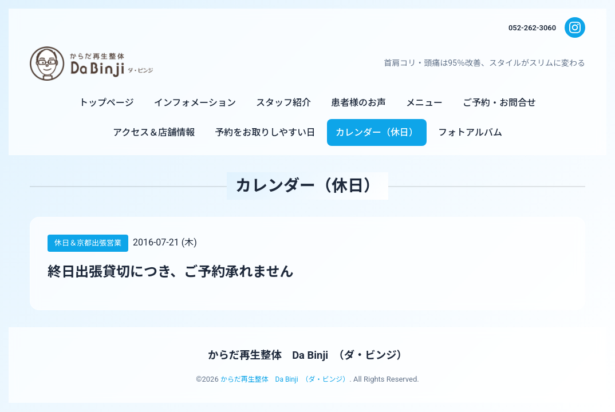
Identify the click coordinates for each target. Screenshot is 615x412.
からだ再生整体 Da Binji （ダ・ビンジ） (307, 355)
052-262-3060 (530, 27)
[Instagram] (575, 27)
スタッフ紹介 (283, 102)
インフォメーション (195, 102)
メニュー (424, 102)
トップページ (106, 102)
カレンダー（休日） (377, 132)
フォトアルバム (470, 132)
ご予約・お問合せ (499, 102)
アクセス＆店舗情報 (154, 132)
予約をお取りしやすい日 (265, 132)
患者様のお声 (358, 102)
